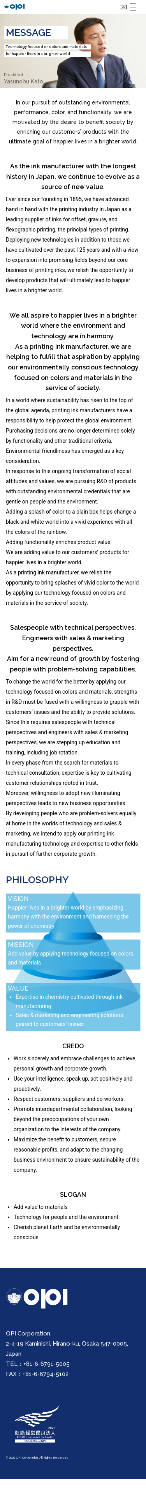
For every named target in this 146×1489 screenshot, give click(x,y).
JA (119, 11)
